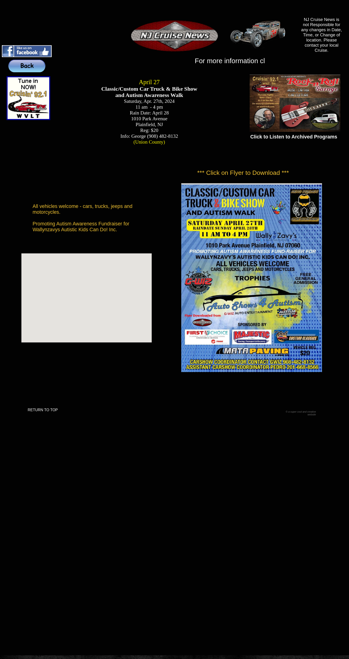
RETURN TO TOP (43, 410)
